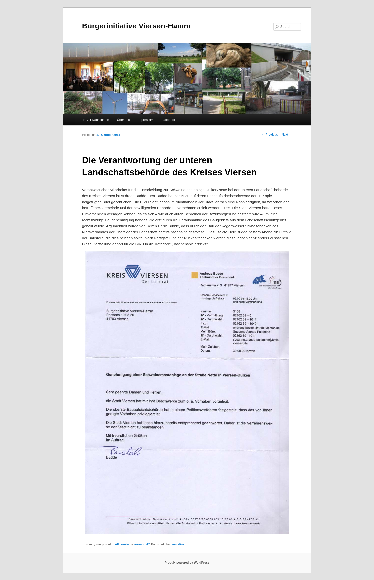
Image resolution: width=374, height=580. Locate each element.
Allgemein (122, 544)
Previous (270, 134)
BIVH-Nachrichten (96, 120)
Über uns (123, 120)
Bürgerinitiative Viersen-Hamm (136, 26)
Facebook (168, 120)
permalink (177, 544)
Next (287, 134)
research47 (142, 544)
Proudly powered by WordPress (187, 562)
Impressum (145, 120)
